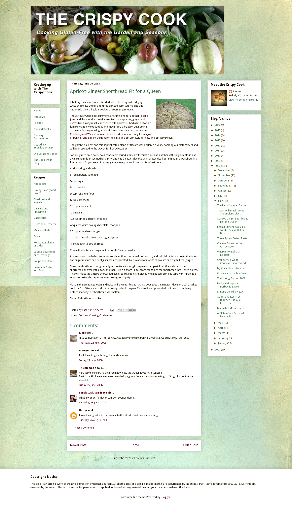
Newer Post (78, 445)
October (223, 180)
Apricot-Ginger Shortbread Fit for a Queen (232, 220)
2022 (218, 125)
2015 (218, 130)
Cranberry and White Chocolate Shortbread (95, 134)
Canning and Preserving (41, 210)
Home (135, 445)
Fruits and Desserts (45, 224)
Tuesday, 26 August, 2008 (93, 420)
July (220, 195)
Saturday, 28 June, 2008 (92, 402)
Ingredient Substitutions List (43, 146)
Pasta (37, 236)
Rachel (237, 91)
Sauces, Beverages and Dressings (44, 253)
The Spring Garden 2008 (231, 278)
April (221, 327)
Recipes (38, 122)
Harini (83, 410)
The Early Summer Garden (232, 205)
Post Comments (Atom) (142, 458)
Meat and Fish (42, 230)
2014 (218, 135)
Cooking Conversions (41, 137)
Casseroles (40, 217)
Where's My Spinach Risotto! (228, 253)
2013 (218, 140)
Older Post (190, 445)
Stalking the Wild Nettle (230, 291)
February (223, 338)
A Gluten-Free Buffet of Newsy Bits (230, 315)
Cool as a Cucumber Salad (232, 273)
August (222, 190)
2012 (218, 145)
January (222, 343)
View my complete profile (243, 99)
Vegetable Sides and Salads (43, 269)
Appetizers (40, 183)
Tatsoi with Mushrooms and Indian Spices (230, 212)
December (224, 170)
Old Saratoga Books (45, 153)
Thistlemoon (87, 367)
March (222, 332)
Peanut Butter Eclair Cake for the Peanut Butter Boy (231, 230)
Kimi (82, 332)
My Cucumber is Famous (231, 268)
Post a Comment (84, 427)
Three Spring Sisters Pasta (232, 238)
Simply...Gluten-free (92, 392)
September (224, 185)
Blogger (165, 497)
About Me (39, 116)
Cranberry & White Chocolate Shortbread (231, 261)
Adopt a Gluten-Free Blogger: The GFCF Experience (229, 299)
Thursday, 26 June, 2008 (92, 342)
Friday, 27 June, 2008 (91, 360)
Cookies (83, 315)
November (224, 175)
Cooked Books (42, 129)
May (220, 322)
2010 (218, 155)
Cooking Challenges (100, 315)
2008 (218, 165)
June (221, 200)
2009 (218, 160)
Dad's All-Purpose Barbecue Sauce (228, 285)
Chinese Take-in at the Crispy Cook (229, 245)
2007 (218, 349)
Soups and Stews (43, 261)
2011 (218, 150)
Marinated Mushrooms (230, 308)
